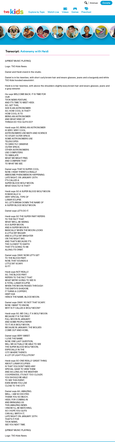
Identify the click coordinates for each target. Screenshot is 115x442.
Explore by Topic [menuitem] (37, 12)
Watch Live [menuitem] (53, 12)
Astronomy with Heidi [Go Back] (34, 44)
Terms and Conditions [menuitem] (75, 438)
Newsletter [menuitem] (45, 438)
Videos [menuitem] (65, 12)
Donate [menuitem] (34, 438)
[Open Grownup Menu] (94, 3)
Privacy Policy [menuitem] (58, 438)
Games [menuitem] (75, 12)
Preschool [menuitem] (86, 12)
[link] (13, 8)
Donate (106, 2)
